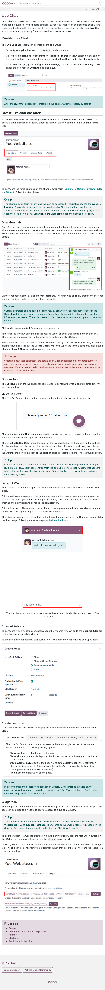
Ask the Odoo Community (37, 970)
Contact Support (11, 970)
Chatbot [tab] (33, 737)
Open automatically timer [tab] (70, 737)
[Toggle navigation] (2, 9)
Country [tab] (91, 737)
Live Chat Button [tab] (15, 737)
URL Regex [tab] (47, 737)
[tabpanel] (52, 758)
